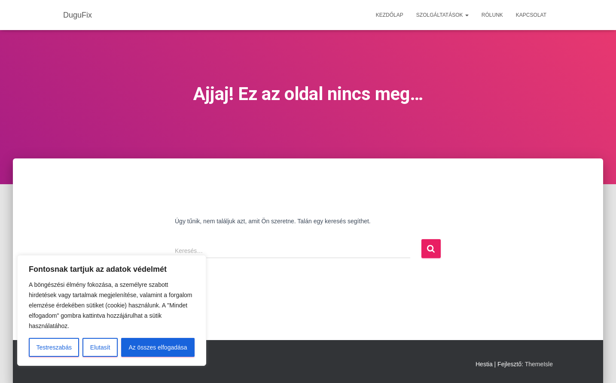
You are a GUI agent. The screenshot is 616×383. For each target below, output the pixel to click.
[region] (111, 310)
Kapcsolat (531, 15)
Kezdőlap (389, 15)
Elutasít (100, 347)
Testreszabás (53, 347)
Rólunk (492, 15)
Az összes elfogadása (157, 347)
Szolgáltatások (442, 15)
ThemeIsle (539, 364)
